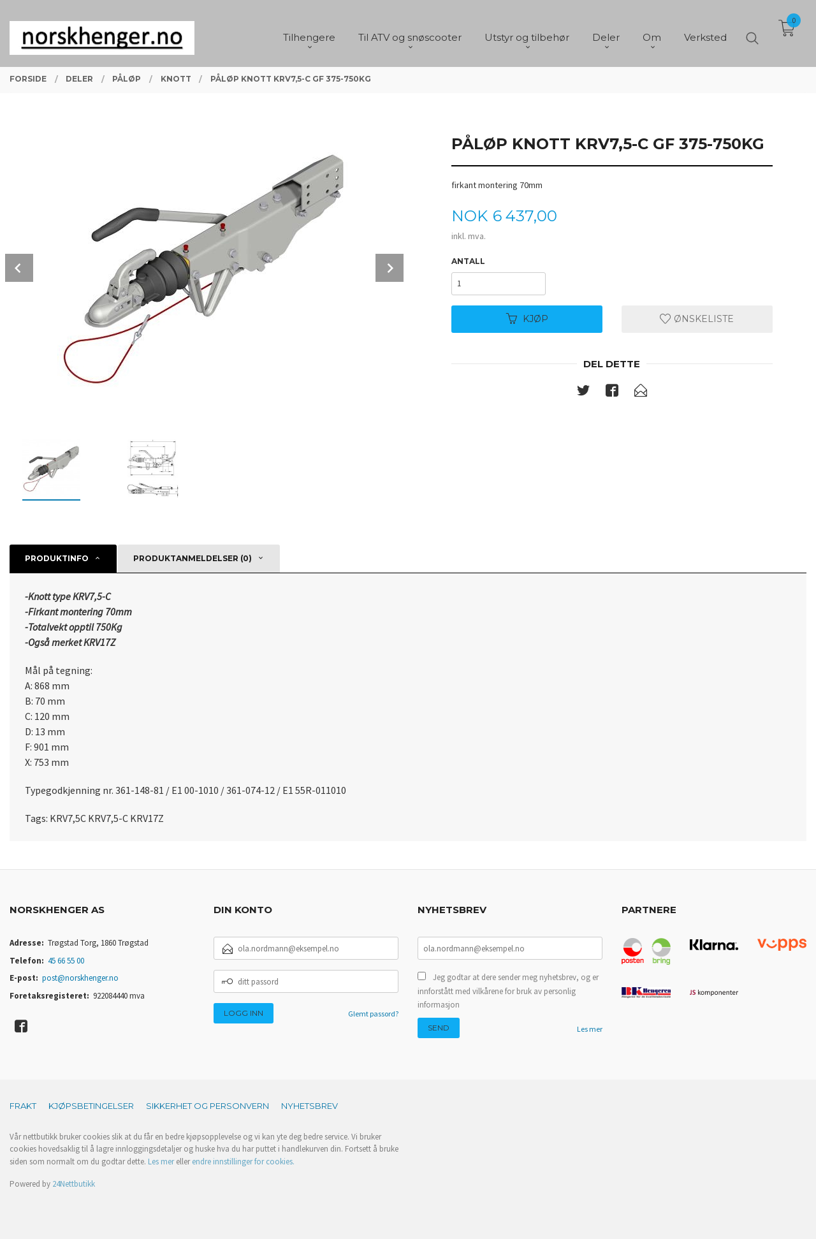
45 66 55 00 (66, 960)
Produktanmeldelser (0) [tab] (192, 558)
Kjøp (527, 319)
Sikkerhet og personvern (207, 1106)
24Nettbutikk (73, 1183)
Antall (468, 261)
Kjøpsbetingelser (91, 1106)
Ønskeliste (697, 319)
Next (389, 268)
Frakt (23, 1106)
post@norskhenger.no (80, 977)
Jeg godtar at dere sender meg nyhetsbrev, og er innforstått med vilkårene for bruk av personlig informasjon (508, 991)
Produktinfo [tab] (57, 558)
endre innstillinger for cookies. (243, 1161)
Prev (19, 268)
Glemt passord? (373, 1013)
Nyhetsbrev (309, 1106)
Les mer (589, 1029)
